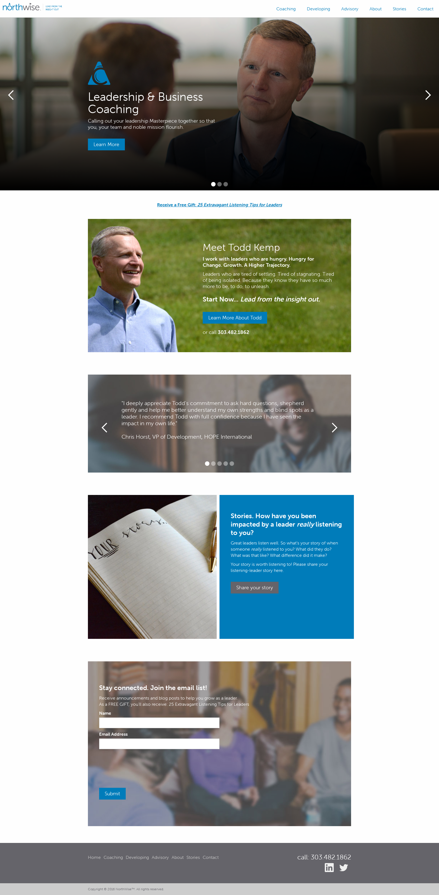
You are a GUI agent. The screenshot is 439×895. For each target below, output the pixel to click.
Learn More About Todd (234, 317)
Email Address (113, 734)
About (376, 8)
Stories (399, 8)
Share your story (254, 587)
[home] (32, 6)
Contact (425, 8)
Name (105, 713)
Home (94, 857)
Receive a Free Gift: (219, 204)
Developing (318, 8)
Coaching (286, 8)
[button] (11, 95)
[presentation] (141, 766)
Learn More (106, 144)
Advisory (349, 8)
